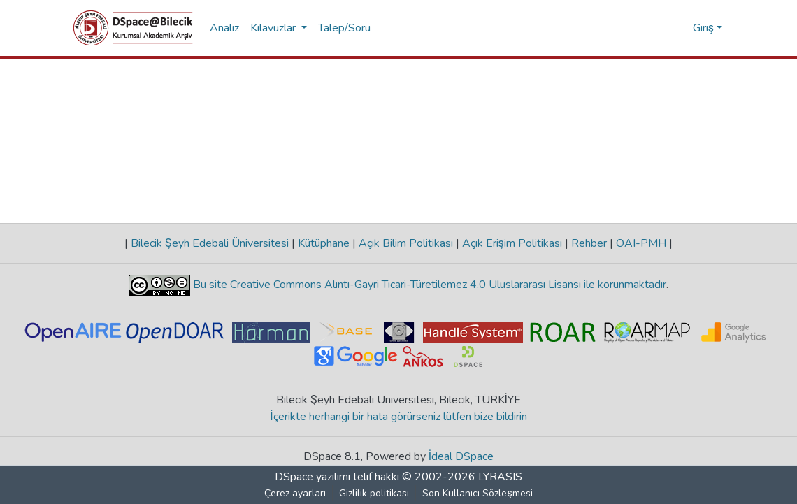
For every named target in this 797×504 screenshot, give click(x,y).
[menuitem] (680, 28)
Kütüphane (323, 243)
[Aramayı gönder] (659, 28)
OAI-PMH (641, 243)
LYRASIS (500, 476)
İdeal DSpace (461, 456)
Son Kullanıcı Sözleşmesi (478, 493)
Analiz (224, 28)
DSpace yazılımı (312, 476)
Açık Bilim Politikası (406, 243)
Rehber (589, 243)
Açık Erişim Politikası (512, 243)
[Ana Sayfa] (133, 27)
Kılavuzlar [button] (274, 28)
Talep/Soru (344, 28)
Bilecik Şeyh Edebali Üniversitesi (210, 243)
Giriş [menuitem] (703, 28)
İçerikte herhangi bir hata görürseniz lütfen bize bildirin (399, 416)
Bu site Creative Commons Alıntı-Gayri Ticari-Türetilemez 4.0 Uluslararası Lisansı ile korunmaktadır (428, 284)
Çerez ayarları (295, 493)
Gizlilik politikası (375, 493)
